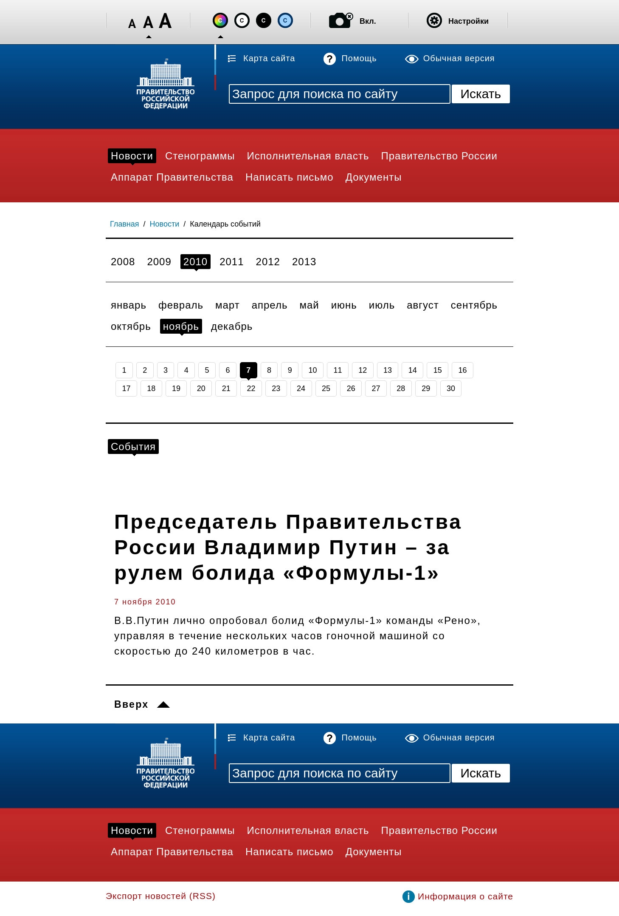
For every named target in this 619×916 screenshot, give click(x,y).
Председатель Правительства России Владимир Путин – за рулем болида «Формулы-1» (288, 547)
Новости (165, 224)
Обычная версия (459, 58)
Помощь (359, 58)
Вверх (131, 704)
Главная (124, 224)
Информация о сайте (465, 896)
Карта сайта (269, 58)
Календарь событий (225, 224)
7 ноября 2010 (145, 602)
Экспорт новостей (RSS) (161, 896)
